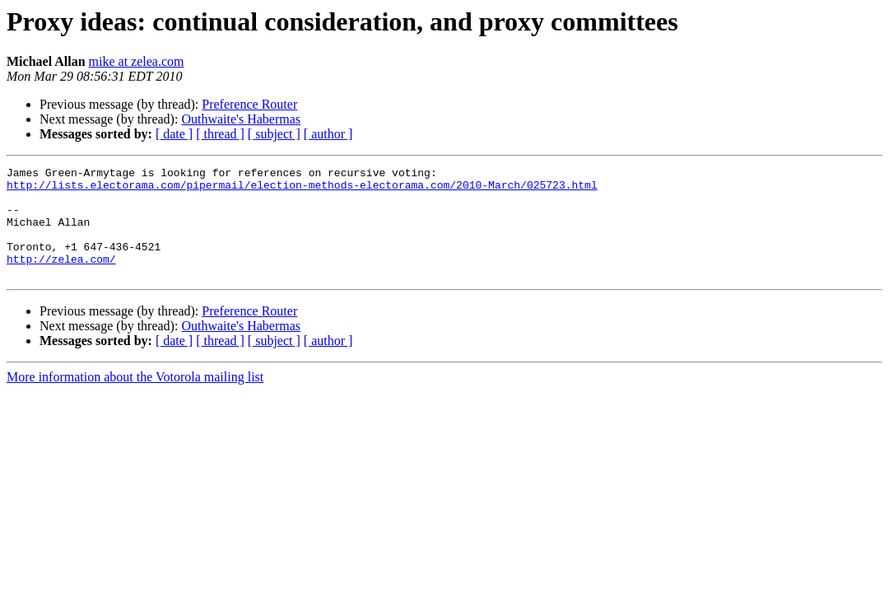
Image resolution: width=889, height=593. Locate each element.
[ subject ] (274, 134)
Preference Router (249, 104)
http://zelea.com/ (61, 278)
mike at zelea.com (136, 61)
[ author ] (328, 134)
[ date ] (174, 134)
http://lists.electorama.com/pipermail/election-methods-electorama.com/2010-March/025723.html (302, 189)
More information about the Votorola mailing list (135, 399)
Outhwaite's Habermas (240, 119)
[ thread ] (220, 134)
